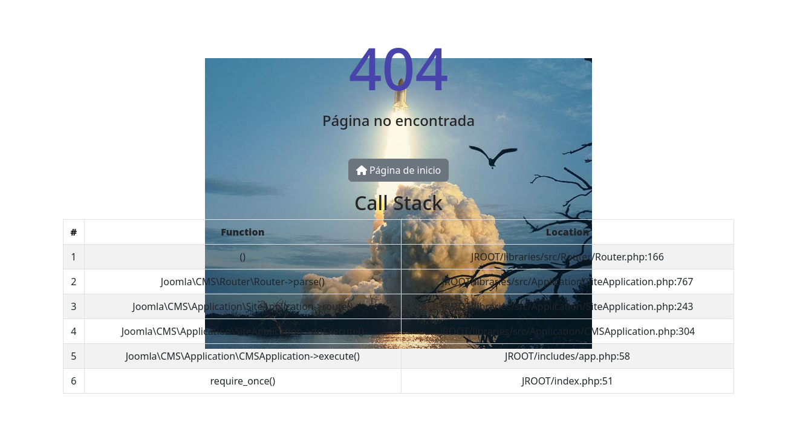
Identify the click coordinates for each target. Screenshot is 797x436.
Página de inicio (398, 170)
